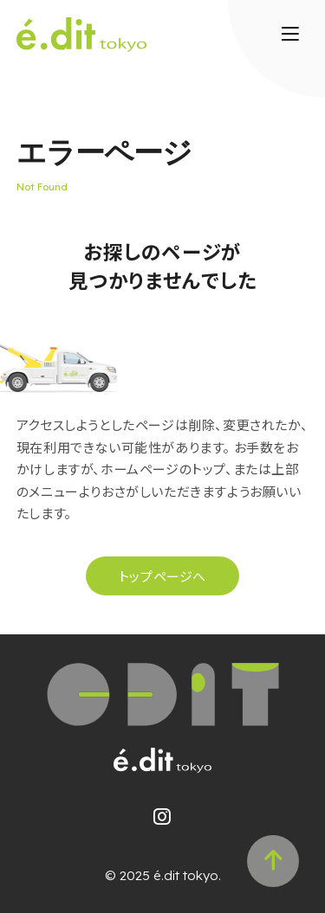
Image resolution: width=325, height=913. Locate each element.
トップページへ (162, 576)
